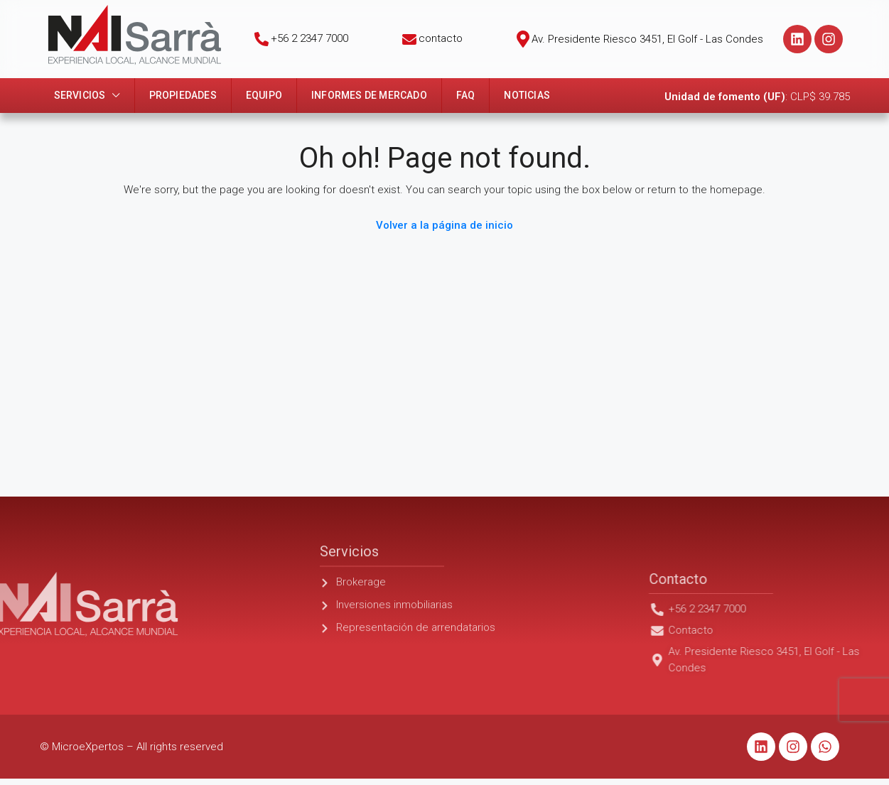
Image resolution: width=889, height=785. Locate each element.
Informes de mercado (369, 95)
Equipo (264, 95)
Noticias (527, 95)
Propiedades (183, 95)
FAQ (465, 95)
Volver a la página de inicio (444, 225)
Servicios (80, 95)
